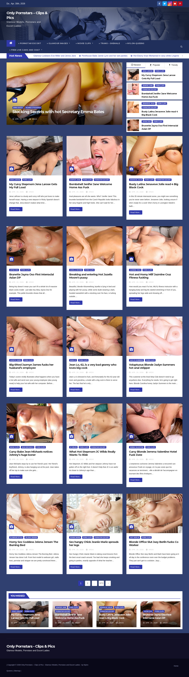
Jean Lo (73, 360)
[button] (181, 46)
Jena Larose (147, 71)
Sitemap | (17, 671)
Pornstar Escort (149, 89)
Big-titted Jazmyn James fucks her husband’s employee (31, 366)
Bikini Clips (14, 447)
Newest (136, 65)
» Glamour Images (58, 43)
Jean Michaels (27, 447)
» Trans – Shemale (109, 43)
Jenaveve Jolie (148, 103)
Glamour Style (16, 537)
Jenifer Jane (147, 85)
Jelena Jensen (31, 537)
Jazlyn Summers (136, 360)
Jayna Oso (146, 121)
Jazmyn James (15, 360)
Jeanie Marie (75, 537)
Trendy (173, 65)
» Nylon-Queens (135, 43)
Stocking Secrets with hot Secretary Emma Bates (58, 111)
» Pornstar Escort (29, 43)
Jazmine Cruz (135, 270)
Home (176, 666)
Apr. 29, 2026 (21, 119)
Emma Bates (18, 107)
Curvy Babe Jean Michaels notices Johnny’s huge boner (30, 453)
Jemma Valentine (136, 447)
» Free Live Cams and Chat (25, 50)
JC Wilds (73, 447)
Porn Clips (160, 71)
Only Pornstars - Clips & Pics (31, 646)
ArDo (33, 119)
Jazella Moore (76, 270)
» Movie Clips (84, 43)
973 (101, 583)
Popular (155, 65)
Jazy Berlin (134, 537)
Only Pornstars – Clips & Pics (32, 665)
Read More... (15, 209)
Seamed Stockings (33, 107)
